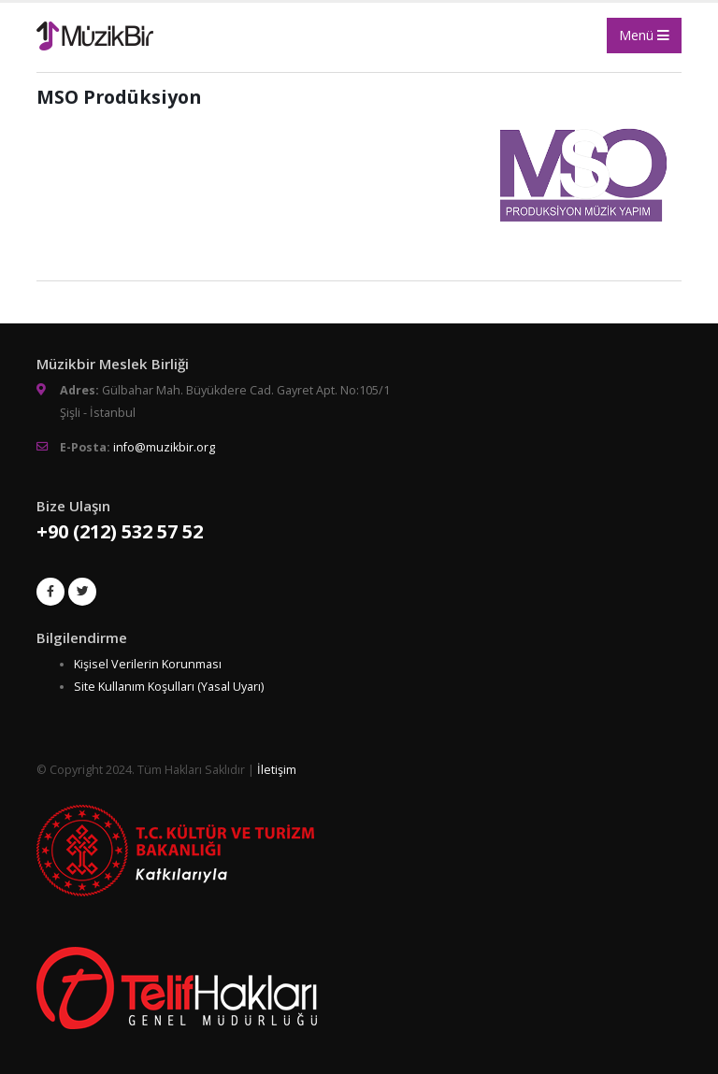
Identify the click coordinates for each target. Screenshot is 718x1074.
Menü (644, 35)
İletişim (276, 770)
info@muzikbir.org (164, 447)
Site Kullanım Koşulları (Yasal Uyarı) (169, 687)
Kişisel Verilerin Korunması (148, 664)
